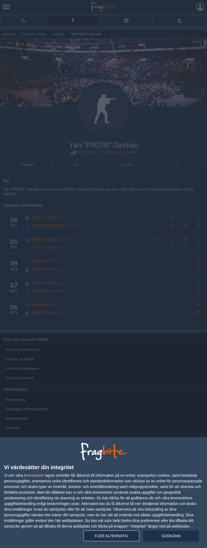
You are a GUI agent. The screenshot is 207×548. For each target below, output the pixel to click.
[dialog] (103, 492)
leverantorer (34, 475)
